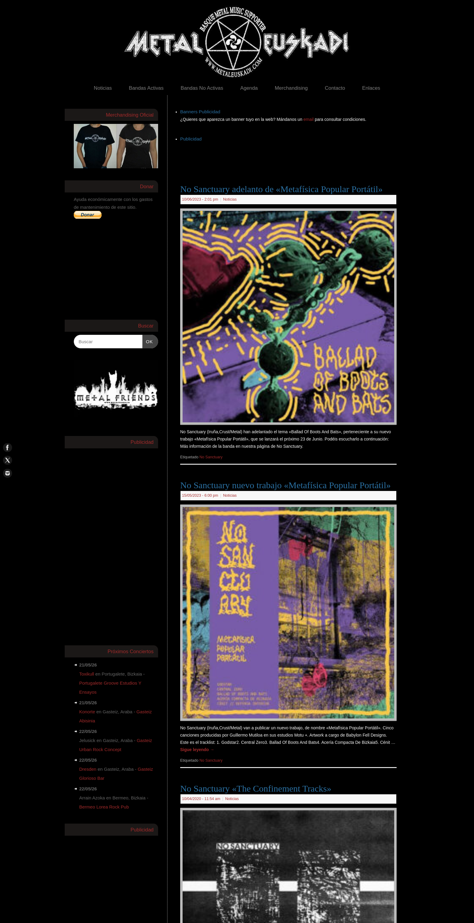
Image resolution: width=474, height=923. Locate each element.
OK (147, 340)
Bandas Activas (146, 88)
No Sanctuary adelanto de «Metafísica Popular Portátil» (281, 189)
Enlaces (371, 88)
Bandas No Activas (201, 88)
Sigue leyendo (197, 749)
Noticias (103, 88)
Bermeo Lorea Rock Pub (104, 806)
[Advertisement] (290, 156)
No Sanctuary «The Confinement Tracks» (255, 788)
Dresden (87, 769)
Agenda (249, 88)
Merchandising (291, 88)
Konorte (87, 711)
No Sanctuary (211, 457)
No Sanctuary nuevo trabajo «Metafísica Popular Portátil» (285, 485)
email (309, 119)
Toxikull (86, 673)
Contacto (335, 88)
